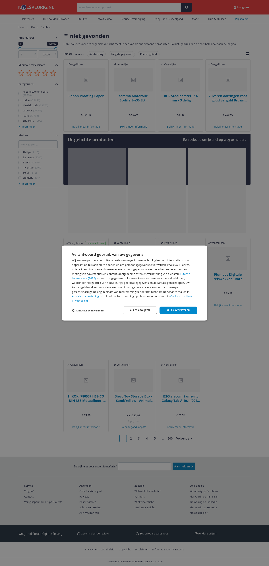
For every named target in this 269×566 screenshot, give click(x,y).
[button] (88, 310)
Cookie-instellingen (182, 296)
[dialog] (134, 283)
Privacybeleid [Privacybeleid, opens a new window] (80, 300)
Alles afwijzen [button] (137, 310)
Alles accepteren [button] (177, 310)
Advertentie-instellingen (87, 296)
